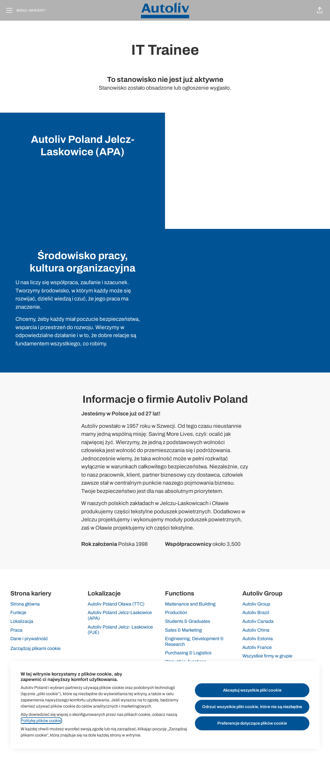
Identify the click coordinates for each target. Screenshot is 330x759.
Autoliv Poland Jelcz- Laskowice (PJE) (120, 629)
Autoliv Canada (258, 621)
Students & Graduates (187, 621)
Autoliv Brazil (255, 612)
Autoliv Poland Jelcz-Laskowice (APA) (120, 615)
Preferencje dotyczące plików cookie (252, 723)
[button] (319, 10)
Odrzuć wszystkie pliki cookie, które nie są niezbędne (252, 706)
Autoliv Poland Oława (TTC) (116, 604)
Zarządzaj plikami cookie (35, 648)
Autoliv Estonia (257, 638)
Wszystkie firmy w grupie (267, 656)
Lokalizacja (21, 621)
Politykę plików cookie (41, 720)
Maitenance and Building (190, 604)
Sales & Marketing (183, 630)
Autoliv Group (256, 604)
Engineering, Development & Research (194, 641)
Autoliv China (255, 630)
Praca (16, 630)
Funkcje (18, 612)
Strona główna (25, 604)
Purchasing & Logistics (188, 652)
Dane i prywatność (29, 638)
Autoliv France (257, 647)
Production (176, 612)
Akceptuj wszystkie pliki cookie (252, 690)
